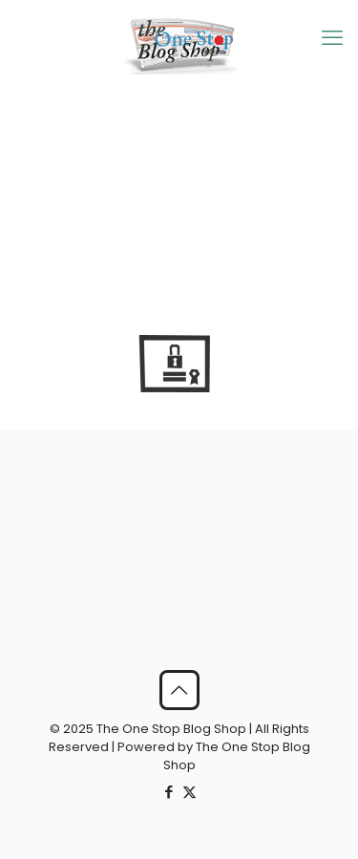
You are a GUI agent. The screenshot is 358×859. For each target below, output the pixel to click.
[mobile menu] (332, 38)
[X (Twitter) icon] (189, 792)
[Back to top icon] (179, 690)
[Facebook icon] (169, 792)
